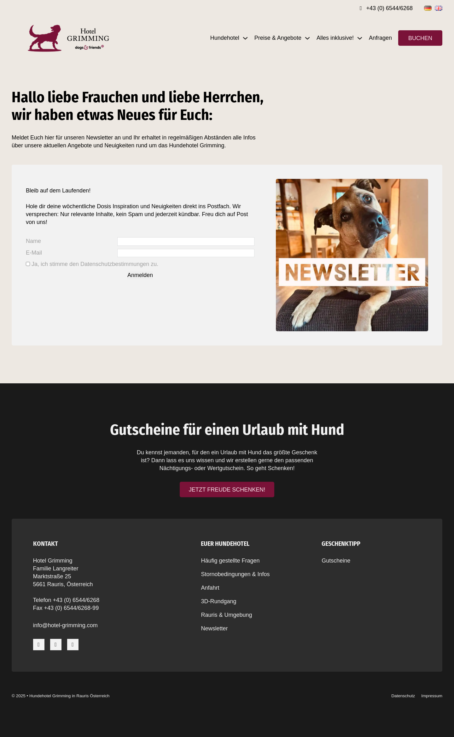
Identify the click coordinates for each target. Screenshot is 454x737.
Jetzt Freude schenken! (227, 489)
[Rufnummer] (386, 8)
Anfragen (380, 38)
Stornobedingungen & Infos (235, 574)
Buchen (420, 38)
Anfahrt (210, 588)
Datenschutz (403, 695)
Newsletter (214, 628)
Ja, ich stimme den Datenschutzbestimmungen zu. (95, 264)
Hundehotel (224, 38)
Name (33, 241)
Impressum (431, 695)
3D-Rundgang (218, 601)
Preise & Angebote (277, 38)
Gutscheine (336, 560)
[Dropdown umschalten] (245, 38)
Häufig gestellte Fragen (230, 560)
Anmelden (140, 275)
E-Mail (34, 253)
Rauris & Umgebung (226, 615)
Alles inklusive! (335, 38)
